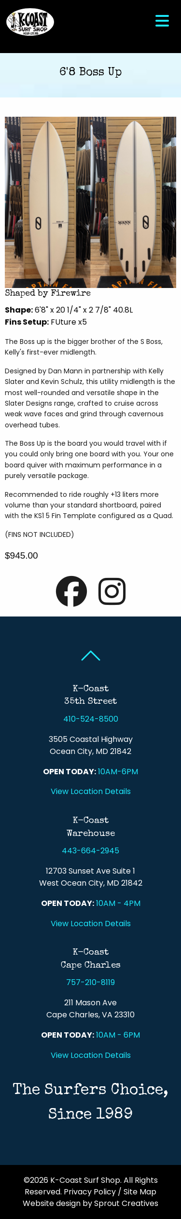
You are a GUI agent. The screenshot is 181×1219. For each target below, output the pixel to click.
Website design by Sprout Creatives (90, 1203)
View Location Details (91, 791)
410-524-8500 (90, 719)
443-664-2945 (90, 850)
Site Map (140, 1191)
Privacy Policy (90, 1191)
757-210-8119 (90, 982)
